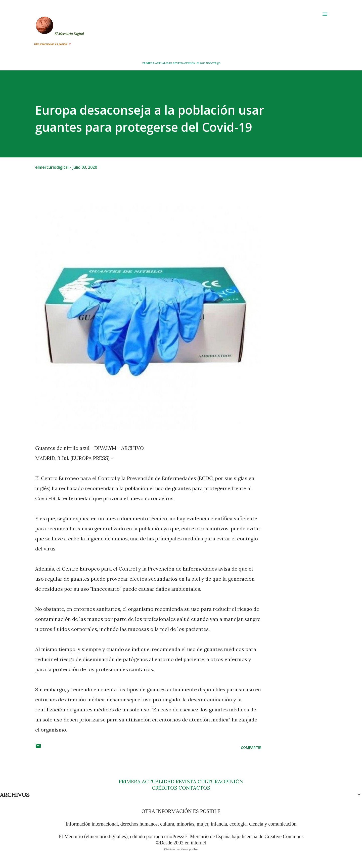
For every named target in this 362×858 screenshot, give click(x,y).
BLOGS (201, 63)
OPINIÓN (189, 63)
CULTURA (209, 781)
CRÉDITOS (164, 788)
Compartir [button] (251, 747)
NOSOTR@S (213, 63)
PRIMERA (148, 63)
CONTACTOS (193, 788)
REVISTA (178, 63)
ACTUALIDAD (163, 63)
